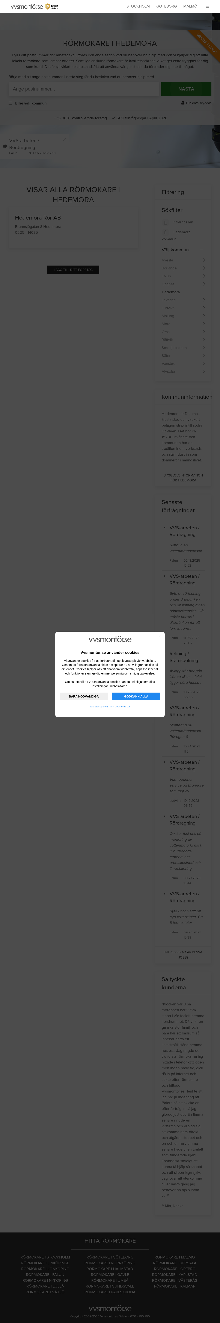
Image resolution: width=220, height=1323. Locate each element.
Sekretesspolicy (98, 706)
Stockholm (138, 6)
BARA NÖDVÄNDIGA (84, 696)
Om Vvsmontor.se (120, 706)
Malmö (190, 6)
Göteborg (166, 6)
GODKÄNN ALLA (136, 696)
